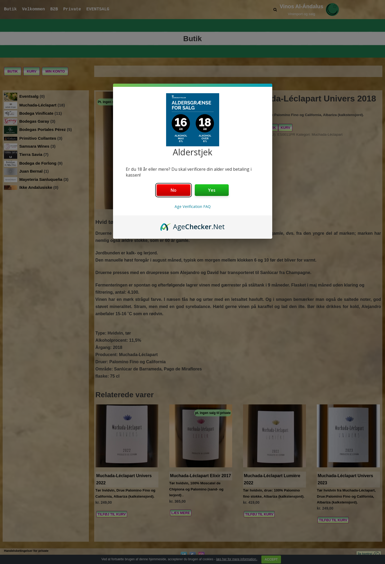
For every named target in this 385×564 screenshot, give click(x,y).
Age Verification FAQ (193, 206)
